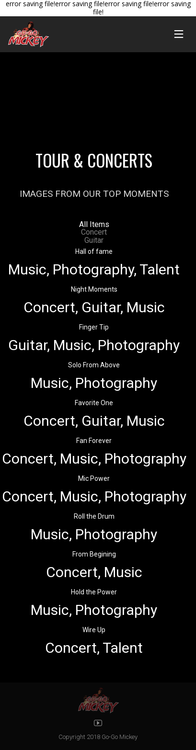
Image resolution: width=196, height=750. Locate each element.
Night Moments (94, 289)
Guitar (94, 240)
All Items (94, 224)
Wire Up (93, 630)
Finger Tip (94, 327)
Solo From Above (94, 365)
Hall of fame (94, 251)
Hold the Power (94, 592)
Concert (94, 232)
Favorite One (94, 403)
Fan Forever (94, 440)
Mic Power (94, 478)
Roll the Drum (94, 516)
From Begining (94, 554)
